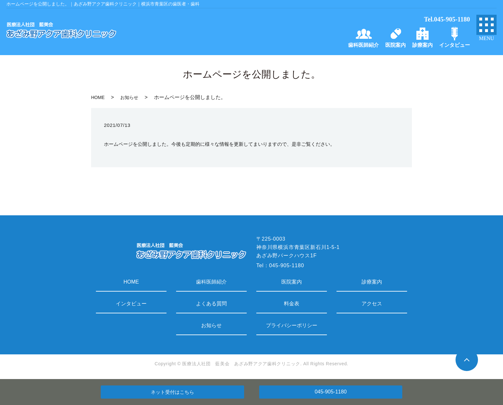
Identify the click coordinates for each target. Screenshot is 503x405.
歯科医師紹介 (211, 282)
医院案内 (291, 282)
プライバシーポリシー (291, 325)
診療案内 (372, 282)
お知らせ (129, 97)
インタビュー (131, 303)
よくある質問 (211, 303)
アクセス (372, 303)
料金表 (291, 303)
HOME (98, 97)
